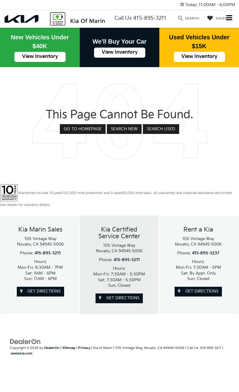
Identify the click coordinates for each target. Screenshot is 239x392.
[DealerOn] (25, 341)
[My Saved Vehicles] (217, 18)
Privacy (84, 348)
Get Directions (40, 291)
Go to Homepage (83, 129)
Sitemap (68, 348)
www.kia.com (21, 353)
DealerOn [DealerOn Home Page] (52, 348)
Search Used (161, 129)
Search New (124, 129)
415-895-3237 (205, 253)
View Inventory (40, 56)
